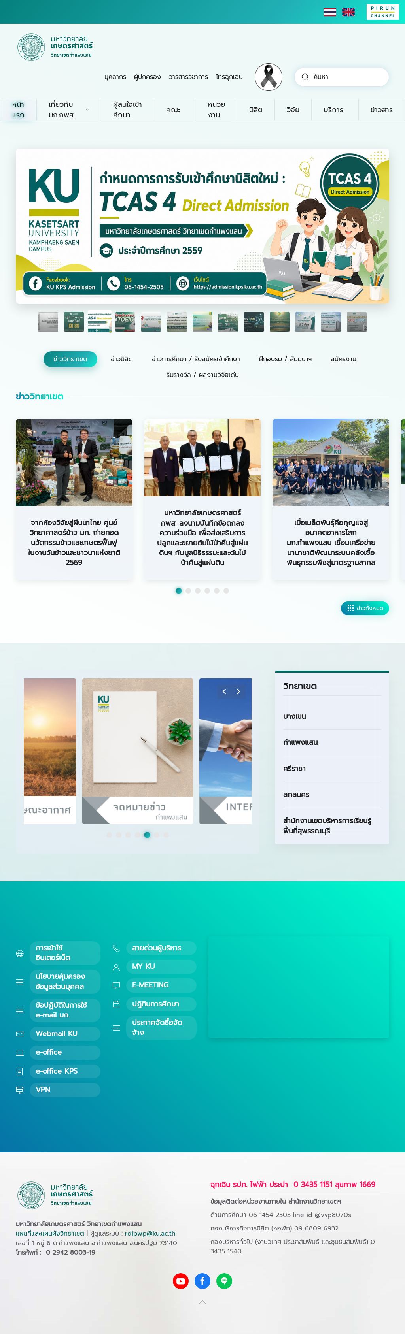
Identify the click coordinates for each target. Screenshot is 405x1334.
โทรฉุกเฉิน (229, 77)
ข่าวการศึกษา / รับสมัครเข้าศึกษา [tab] (196, 359)
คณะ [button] (173, 109)
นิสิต (256, 109)
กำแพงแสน (300, 742)
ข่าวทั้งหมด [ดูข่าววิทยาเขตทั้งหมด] (365, 608)
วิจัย (293, 109)
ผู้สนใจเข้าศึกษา (127, 110)
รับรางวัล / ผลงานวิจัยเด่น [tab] (203, 375)
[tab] (48, 322)
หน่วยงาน (216, 110)
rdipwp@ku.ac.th (150, 1233)
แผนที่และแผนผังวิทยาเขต (50, 1233)
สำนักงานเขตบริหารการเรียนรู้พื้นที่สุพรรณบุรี (327, 825)
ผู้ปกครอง (147, 77)
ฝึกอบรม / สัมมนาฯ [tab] (285, 359)
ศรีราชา (294, 768)
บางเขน (294, 716)
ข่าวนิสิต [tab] (122, 359)
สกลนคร (296, 794)
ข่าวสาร (382, 109)
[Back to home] (55, 47)
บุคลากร (115, 77)
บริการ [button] (333, 109)
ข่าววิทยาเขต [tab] (70, 359)
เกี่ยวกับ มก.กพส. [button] (69, 110)
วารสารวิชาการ (188, 77)
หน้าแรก (18, 110)
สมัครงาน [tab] (343, 359)
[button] (224, 691)
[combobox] (341, 77)
